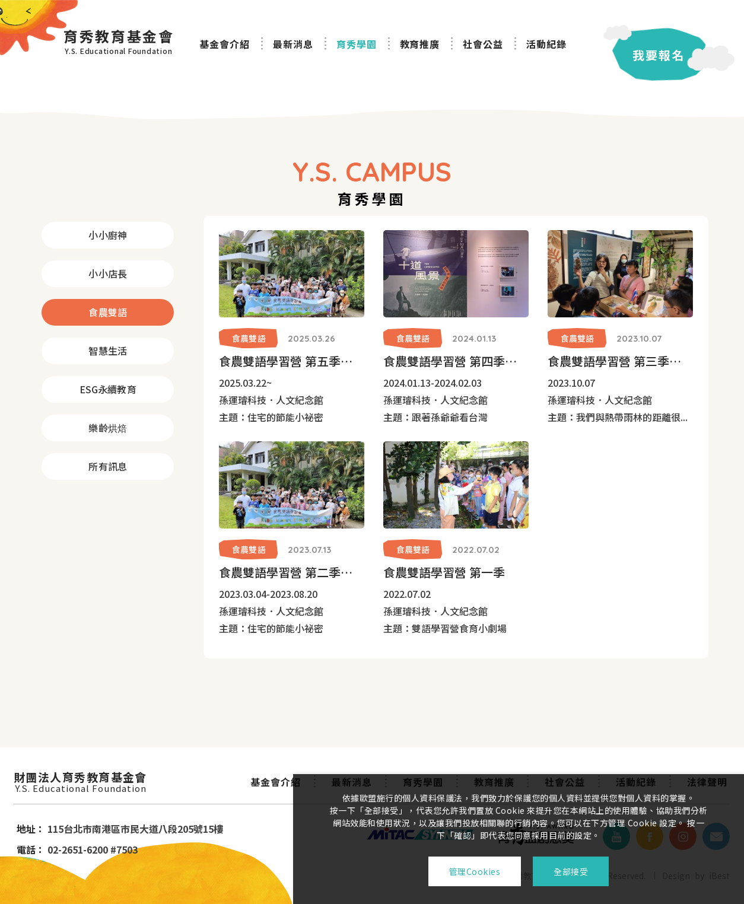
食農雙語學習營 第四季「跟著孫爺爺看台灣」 (456, 361)
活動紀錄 (546, 44)
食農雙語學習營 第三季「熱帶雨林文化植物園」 (620, 361)
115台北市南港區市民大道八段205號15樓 (135, 828)
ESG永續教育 (108, 389)
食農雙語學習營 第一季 (444, 572)
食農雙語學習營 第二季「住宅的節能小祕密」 (291, 572)
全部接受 (571, 871)
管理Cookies (475, 871)
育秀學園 (356, 44)
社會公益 (483, 44)
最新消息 (293, 44)
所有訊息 (107, 466)
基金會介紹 (224, 44)
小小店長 (107, 273)
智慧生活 (107, 350)
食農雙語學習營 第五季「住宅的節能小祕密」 (291, 361)
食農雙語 (107, 312)
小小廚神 (107, 235)
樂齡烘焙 (107, 428)
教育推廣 (420, 44)
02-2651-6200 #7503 (92, 849)
